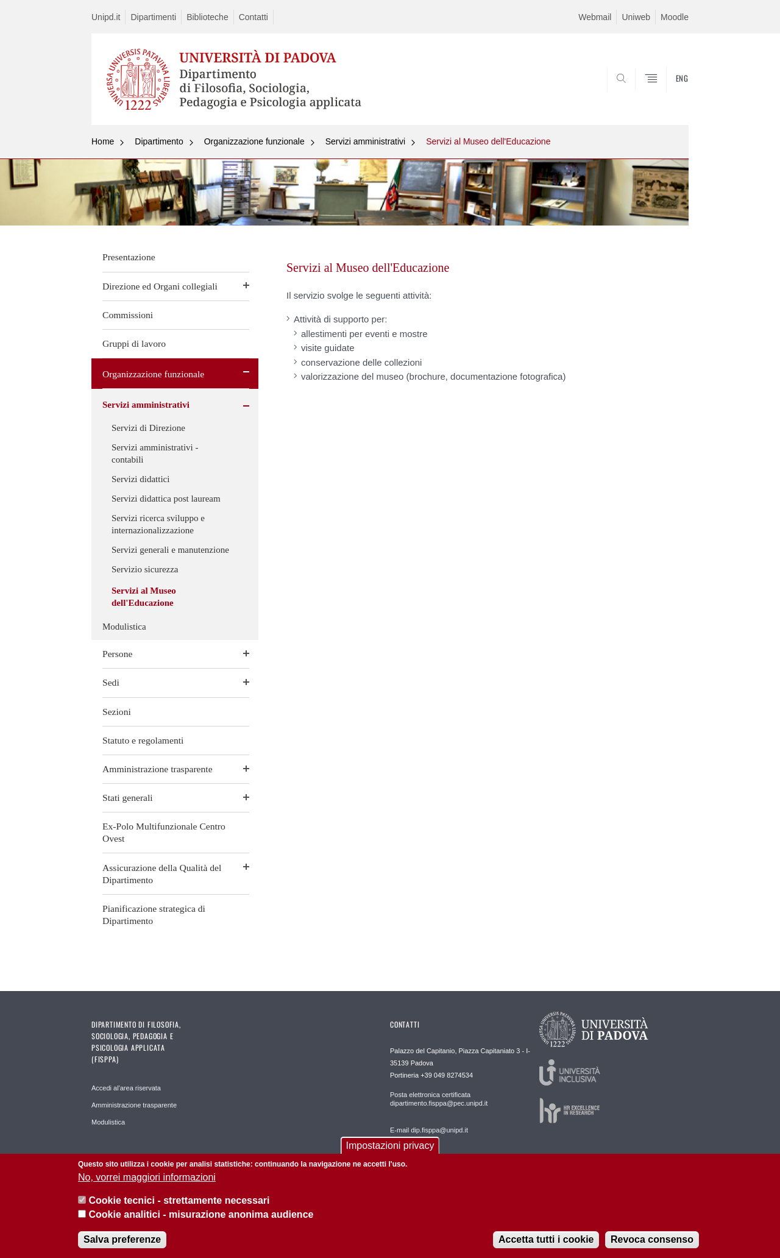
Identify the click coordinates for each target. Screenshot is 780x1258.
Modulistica (124, 626)
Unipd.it (105, 17)
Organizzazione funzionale (254, 141)
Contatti (253, 17)
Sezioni (116, 711)
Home (102, 141)
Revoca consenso (652, 1239)
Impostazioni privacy (390, 1145)
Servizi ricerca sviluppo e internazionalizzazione (158, 524)
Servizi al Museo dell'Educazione (488, 141)
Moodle (675, 17)
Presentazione (128, 257)
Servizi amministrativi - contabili (155, 453)
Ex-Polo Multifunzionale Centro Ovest (163, 832)
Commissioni (127, 315)
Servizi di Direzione (148, 428)
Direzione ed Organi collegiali (160, 286)
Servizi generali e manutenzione (170, 550)
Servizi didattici (140, 479)
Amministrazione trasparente (157, 769)
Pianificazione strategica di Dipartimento (153, 914)
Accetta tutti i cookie (546, 1239)
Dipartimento (159, 141)
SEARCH (667, 95)
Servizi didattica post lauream (166, 498)
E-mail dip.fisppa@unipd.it (429, 1130)
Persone (117, 654)
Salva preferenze (122, 1239)
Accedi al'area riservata (126, 1088)
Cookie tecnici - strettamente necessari (178, 1200)
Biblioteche (207, 17)
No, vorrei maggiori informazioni (147, 1177)
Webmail (594, 17)
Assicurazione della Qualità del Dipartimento (161, 873)
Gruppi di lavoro (134, 343)
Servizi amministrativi (365, 141)
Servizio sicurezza (145, 569)
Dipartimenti (153, 17)
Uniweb (636, 17)
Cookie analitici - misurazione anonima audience (200, 1214)
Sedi (110, 682)
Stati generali (127, 797)
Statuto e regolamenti (142, 740)
